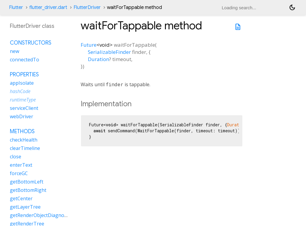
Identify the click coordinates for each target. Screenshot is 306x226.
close (15, 156)
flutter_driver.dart (48, 7)
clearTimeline (25, 148)
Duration (98, 59)
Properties (24, 74)
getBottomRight (28, 190)
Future (89, 44)
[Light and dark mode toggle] (292, 7)
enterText (21, 165)
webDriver (21, 116)
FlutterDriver (87, 7)
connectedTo (24, 59)
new (14, 51)
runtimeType (23, 99)
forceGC (19, 173)
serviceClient (24, 108)
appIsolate (22, 83)
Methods (22, 131)
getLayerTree (25, 207)
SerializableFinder (109, 51)
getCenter (21, 198)
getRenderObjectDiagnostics (42, 215)
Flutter (16, 7)
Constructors (30, 43)
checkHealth (23, 139)
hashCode (20, 91)
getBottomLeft (26, 181)
